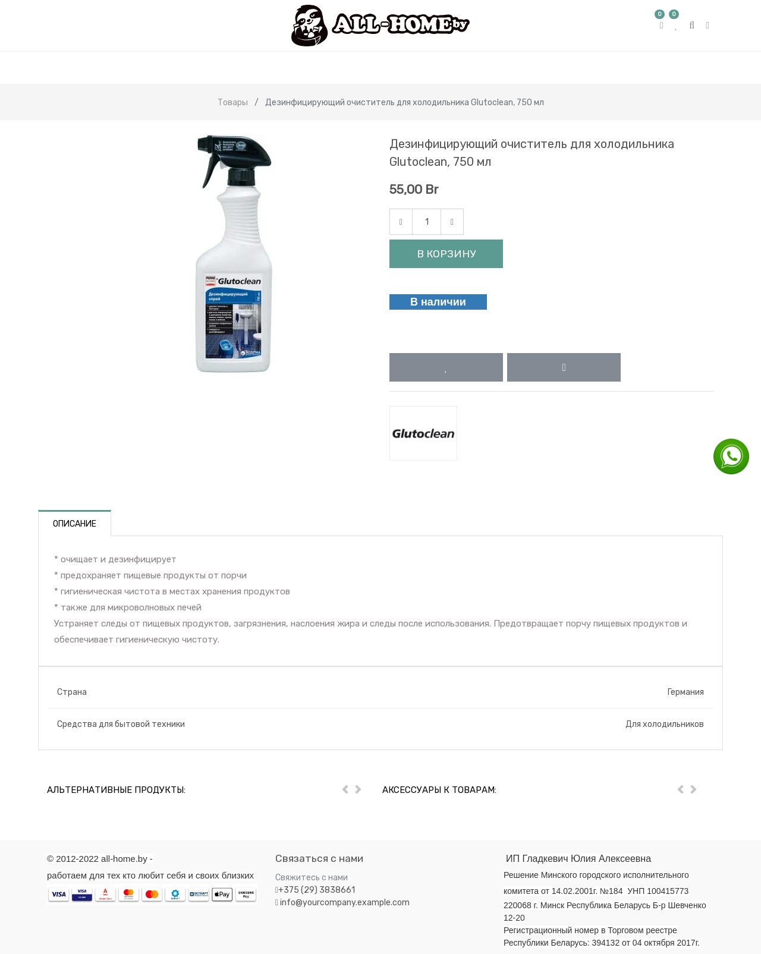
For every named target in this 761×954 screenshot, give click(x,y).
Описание (74, 524)
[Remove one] (401, 222)
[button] (446, 367)
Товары (233, 102)
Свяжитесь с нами (311, 878)
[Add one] (452, 222)
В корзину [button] (446, 254)
